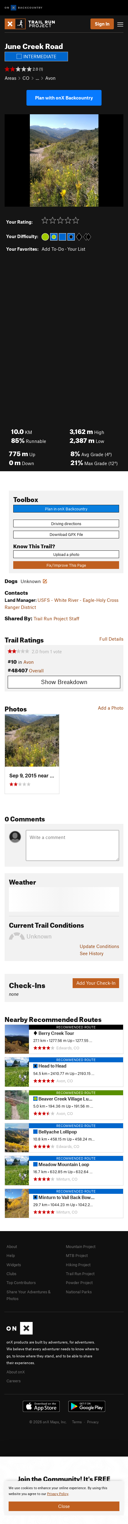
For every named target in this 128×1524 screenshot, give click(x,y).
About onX (15, 1371)
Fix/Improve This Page (66, 565)
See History (91, 953)
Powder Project (79, 1282)
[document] (64, 1498)
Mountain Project (80, 1246)
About (11, 1246)
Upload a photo (66, 554)
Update (99, 946)
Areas (10, 78)
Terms (77, 1422)
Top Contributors (21, 1282)
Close (64, 1506)
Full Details (111, 639)
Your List (76, 249)
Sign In (102, 23)
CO (26, 78)
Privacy (93, 1422)
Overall (36, 670)
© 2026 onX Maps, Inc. (48, 1422)
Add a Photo (110, 708)
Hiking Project (78, 1264)
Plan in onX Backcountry (66, 508)
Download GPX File (66, 534)
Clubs (11, 1273)
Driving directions (66, 523)
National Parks (79, 1291)
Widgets (13, 1264)
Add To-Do (53, 249)
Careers (13, 1380)
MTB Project (77, 1255)
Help (10, 1255)
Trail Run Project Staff (56, 618)
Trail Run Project (80, 1273)
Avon (50, 78)
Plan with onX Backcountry (64, 97)
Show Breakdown (64, 681)
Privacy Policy (57, 1494)
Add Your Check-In (96, 983)
